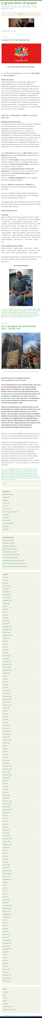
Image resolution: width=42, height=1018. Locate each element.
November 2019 (7, 804)
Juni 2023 (5, 679)
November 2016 (7, 908)
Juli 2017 (5, 885)
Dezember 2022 (7, 696)
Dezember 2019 (7, 801)
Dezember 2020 (7, 766)
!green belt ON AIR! (8, 494)
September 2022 (7, 705)
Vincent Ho (12, 479)
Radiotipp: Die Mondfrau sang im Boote (13, 560)
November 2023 (7, 664)
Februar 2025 (6, 621)
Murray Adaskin (30, 475)
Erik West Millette (36, 310)
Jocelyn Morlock (30, 473)
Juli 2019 (5, 815)
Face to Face (6, 509)
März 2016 (5, 931)
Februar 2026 (6, 586)
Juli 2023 (5, 676)
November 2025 (7, 595)
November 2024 (7, 629)
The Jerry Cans (11, 317)
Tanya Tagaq (28, 478)
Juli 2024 (5, 641)
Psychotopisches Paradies (10, 552)
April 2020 (5, 789)
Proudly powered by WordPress (10, 1015)
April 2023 (5, 685)
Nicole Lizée (9, 315)
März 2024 (5, 653)
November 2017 (7, 873)
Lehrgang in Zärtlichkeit (9, 546)
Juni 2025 (5, 609)
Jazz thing (5, 1003)
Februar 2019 (6, 830)
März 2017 (5, 897)
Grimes (8, 473)
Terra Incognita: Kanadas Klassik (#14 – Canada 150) (18, 327)
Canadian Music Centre (25, 310)
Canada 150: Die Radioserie (15, 40)
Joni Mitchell (34, 312)
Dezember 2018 (7, 836)
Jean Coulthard (21, 473)
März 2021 (5, 757)
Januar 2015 (6, 972)
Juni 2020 (5, 783)
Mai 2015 (5, 960)
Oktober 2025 (6, 597)
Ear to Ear (5, 506)
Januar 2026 (6, 589)
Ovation (9, 447)
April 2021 (5, 754)
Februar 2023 (6, 690)
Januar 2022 (6, 728)
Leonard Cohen (5, 313)
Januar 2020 (6, 798)
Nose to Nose (6, 520)
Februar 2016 (6, 934)
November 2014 (7, 978)
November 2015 (7, 943)
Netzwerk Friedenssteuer (9, 1009)
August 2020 (6, 777)
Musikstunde (21, 313)
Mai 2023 (5, 682)
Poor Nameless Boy (22, 315)
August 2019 (6, 812)
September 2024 (7, 635)
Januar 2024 (6, 658)
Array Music (31, 468)
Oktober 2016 (6, 911)
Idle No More (14, 473)
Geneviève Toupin (6, 312)
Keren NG (7, 475)
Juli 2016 (5, 920)
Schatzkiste (6, 526)
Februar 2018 (6, 865)
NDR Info (27, 313)
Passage (16, 73)
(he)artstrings (6, 497)
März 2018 (5, 862)
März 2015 (5, 966)
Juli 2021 (5, 746)
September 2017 (7, 879)
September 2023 (7, 670)
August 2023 (6, 673)
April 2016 (5, 928)
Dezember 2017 (7, 870)
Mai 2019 (5, 821)
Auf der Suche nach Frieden (10, 557)
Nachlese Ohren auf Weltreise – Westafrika (14, 563)
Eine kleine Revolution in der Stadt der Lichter (15, 566)
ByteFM (5, 1001)
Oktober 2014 (6, 981)
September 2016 (7, 914)
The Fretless (35, 478)
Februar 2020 (6, 795)
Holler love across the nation (10, 512)
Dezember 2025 (7, 592)
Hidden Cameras (21, 312)
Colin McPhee (19, 471)
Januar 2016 (6, 937)
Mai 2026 (5, 577)
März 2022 (5, 722)
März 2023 (5, 687)
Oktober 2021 (6, 737)
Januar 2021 (6, 763)
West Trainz (33, 317)
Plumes (30, 476)
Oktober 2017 (6, 876)
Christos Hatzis (5, 471)
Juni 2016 (5, 923)
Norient (5, 998)
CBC (36, 470)
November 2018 (7, 838)
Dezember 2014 (7, 975)
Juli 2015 (5, 955)
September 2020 (7, 775)
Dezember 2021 (7, 731)
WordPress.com (35, 1015)
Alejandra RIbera (32, 309)
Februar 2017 (6, 899)
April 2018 (5, 859)
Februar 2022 (6, 725)
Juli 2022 (5, 711)
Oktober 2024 (6, 632)
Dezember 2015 (7, 940)
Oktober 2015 (6, 946)
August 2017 (6, 882)
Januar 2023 (6, 693)
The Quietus (6, 992)
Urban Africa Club (7, 1006)
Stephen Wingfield (19, 478)
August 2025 (6, 603)
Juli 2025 (5, 606)
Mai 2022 (5, 717)
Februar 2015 (6, 969)
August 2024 (6, 638)
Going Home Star (28, 471)
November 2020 (7, 769)
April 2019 (5, 824)
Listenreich (6, 517)
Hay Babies (14, 312)
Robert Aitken (4, 478)
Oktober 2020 (6, 772)
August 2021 (6, 743)
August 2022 (6, 708)
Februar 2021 (6, 760)
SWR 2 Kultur (4, 317)
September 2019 (7, 809)
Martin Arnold (14, 475)
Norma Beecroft (17, 476)
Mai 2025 (5, 612)
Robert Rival (12, 478)
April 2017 (5, 894)
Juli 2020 (5, 780)
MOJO (4, 995)
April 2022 (5, 719)
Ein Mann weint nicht (8, 540)
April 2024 (5, 650)
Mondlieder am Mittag (9, 543)
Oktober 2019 (6, 807)
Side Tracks (6, 529)
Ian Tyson (28, 312)
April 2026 (5, 580)
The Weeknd (19, 317)
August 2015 (6, 952)
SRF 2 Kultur (37, 315)
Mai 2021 (5, 751)
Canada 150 (18, 309)
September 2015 (7, 949)
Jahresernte (6, 515)
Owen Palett (25, 476)
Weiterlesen (5, 465)
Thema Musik (26, 317)
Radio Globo (30, 315)
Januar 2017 (6, 902)
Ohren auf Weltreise (8, 523)
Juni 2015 (5, 958)
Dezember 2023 (7, 661)
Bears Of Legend (8, 310)
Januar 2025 (6, 624)
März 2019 (5, 827)
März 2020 (5, 792)
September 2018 (7, 844)
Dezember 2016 (7, 905)
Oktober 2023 (6, 667)
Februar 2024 (6, 656)
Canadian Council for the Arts (15, 470)
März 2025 (5, 618)
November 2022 (7, 699)
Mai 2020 (5, 786)
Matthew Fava (21, 475)
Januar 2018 (6, 868)
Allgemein (12, 309)
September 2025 (7, 600)
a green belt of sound (18, 3)
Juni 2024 (5, 644)
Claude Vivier (12, 471)
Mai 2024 (5, 647)
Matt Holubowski (14, 313)
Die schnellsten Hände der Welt (11, 555)
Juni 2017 (5, 888)
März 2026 (5, 583)
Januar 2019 (6, 833)
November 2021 (7, 734)
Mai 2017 (5, 891)
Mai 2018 (5, 856)
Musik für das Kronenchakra (10, 549)
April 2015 (5, 963)
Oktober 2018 (6, 841)
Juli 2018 (5, 850)
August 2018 (6, 847)
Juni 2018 (5, 853)
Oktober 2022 (6, 702)
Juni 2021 (5, 748)
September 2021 (7, 740)
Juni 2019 (5, 818)
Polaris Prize (36, 476)
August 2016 (6, 917)
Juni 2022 (5, 714)
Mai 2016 (5, 926)
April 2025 (5, 615)
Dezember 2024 (7, 626)
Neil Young (33, 313)
